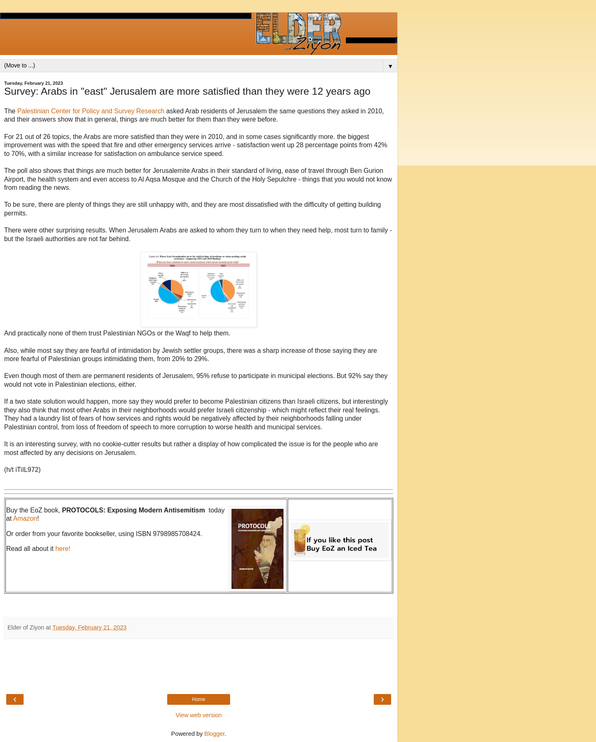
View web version (198, 715)
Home (198, 699)
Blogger (214, 733)
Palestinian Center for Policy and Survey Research (90, 111)
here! (62, 548)
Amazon (25, 518)
